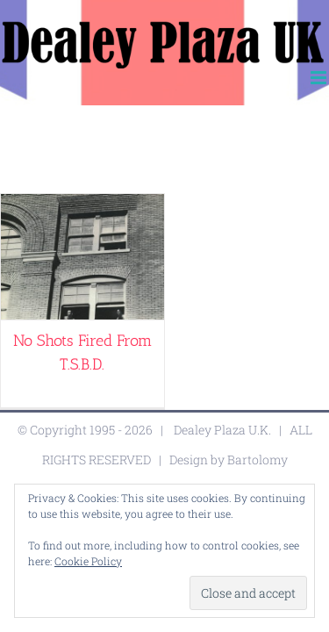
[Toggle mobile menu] (320, 77)
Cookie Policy (88, 561)
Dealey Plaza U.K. (222, 473)
